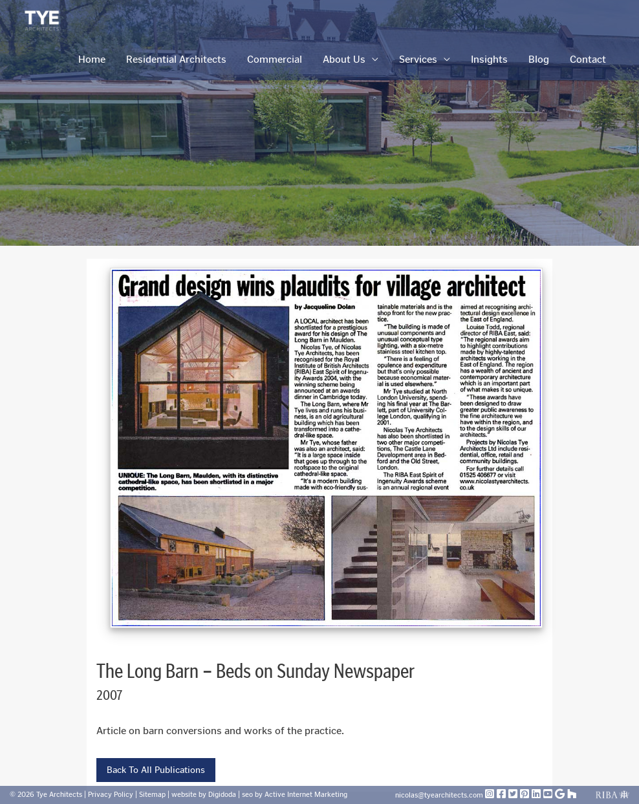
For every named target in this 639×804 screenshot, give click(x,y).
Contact (588, 59)
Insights (489, 59)
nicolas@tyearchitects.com (440, 795)
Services (418, 59)
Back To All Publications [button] (156, 770)
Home (91, 59)
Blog (538, 59)
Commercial (274, 59)
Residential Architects (176, 59)
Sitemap (153, 794)
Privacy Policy (111, 794)
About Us (344, 59)
